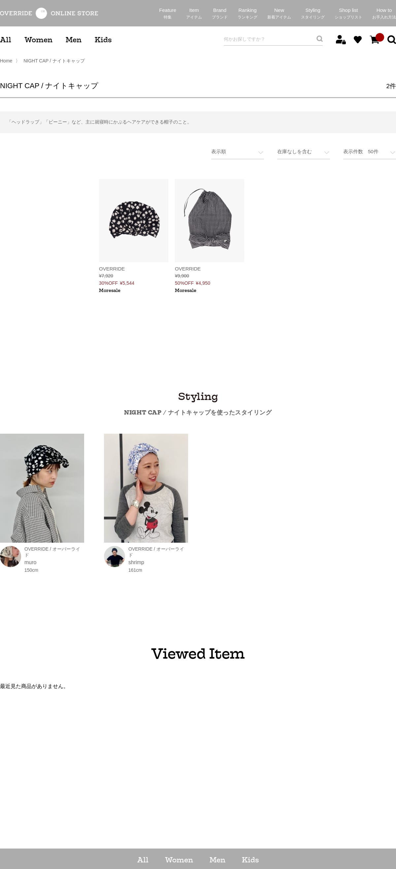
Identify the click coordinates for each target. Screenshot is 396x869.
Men (74, 40)
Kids (103, 40)
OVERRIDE (112, 268)
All (5, 40)
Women (38, 40)
